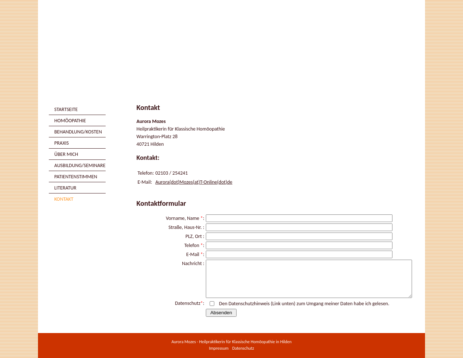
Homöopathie (70, 121)
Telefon (191, 245)
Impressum (219, 348)
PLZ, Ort (194, 236)
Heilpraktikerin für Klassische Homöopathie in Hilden (245, 341)
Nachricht (192, 263)
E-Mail (192, 254)
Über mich (66, 154)
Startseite (66, 109)
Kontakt (63, 199)
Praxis (61, 143)
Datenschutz (243, 348)
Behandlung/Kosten (78, 132)
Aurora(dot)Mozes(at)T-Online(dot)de (193, 182)
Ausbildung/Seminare (80, 165)
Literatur (65, 188)
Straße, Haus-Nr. (185, 227)
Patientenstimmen (75, 177)
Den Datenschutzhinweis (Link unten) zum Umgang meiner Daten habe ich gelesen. (304, 304)
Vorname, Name (182, 218)
